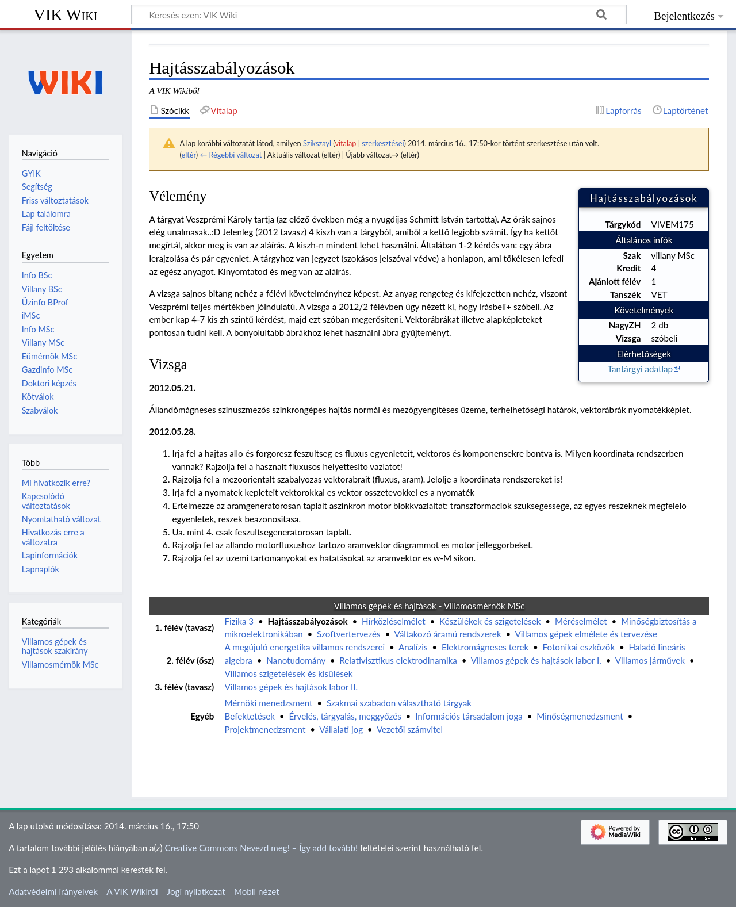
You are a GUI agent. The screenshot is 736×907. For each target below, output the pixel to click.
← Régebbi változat (231, 154)
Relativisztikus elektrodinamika (398, 660)
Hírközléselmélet (393, 621)
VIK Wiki (66, 15)
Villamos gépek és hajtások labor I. (536, 660)
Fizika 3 (239, 621)
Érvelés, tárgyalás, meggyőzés (345, 716)
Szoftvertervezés (349, 634)
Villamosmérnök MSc (60, 664)
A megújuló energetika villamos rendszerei (304, 647)
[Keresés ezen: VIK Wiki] (379, 14)
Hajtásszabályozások (308, 621)
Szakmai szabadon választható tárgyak (399, 703)
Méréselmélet (581, 621)
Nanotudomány (295, 660)
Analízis (413, 647)
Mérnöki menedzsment (268, 703)
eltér (188, 154)
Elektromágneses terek (485, 647)
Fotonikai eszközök (579, 647)
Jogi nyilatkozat (196, 891)
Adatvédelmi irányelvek (53, 891)
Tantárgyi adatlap (640, 368)
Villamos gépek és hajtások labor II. (291, 687)
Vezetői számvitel (410, 729)
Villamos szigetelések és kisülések (288, 673)
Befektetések (249, 716)
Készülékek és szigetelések (490, 621)
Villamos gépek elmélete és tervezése (586, 634)
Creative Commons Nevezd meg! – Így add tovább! (261, 848)
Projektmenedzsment (264, 729)
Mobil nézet (256, 891)
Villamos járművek (650, 660)
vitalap (345, 143)
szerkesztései (383, 143)
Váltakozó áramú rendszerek (447, 634)
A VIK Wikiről (132, 891)
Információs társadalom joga (469, 716)
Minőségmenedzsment (579, 716)
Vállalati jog (341, 729)
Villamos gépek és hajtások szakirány (55, 646)
